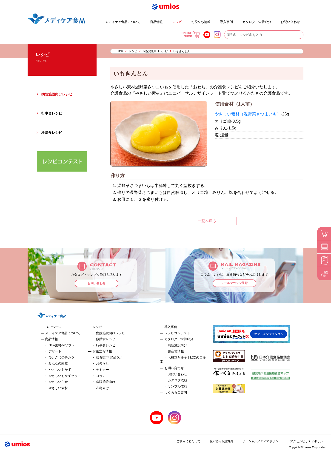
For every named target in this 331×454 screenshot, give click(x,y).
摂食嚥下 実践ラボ (109, 357)
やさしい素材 (58, 388)
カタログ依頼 (177, 380)
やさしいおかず (60, 369)
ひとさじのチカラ (61, 357)
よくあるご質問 (276, 19)
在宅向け (102, 388)
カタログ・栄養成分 (256, 22)
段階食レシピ (52, 133)
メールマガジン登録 (234, 284)
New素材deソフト (62, 345)
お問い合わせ (290, 22)
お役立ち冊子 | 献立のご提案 (238, 19)
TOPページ (53, 327)
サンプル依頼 (177, 386)
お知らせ (102, 363)
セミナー (102, 369)
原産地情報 (176, 351)
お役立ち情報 (201, 22)
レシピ (177, 22)
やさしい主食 (58, 382)
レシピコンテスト (177, 333)
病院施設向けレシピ (155, 51)
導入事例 (226, 22)
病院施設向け (105, 382)
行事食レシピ (52, 113)
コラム (101, 376)
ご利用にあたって (183, 441)
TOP (120, 51)
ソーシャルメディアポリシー (259, 441)
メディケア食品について (122, 22)
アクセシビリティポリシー (307, 441)
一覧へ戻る (207, 221)
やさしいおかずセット (65, 376)
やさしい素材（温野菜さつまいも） (248, 114)
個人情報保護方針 (217, 441)
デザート (91, 19)
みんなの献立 (58, 363)
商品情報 (156, 22)
